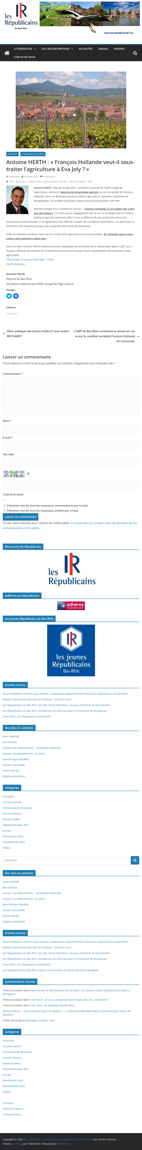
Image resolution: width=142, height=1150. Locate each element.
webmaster (14, 176)
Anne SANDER (11, 736)
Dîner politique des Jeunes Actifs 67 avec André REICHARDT (36, 333)
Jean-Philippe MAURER (16, 759)
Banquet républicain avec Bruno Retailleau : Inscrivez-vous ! (37, 699)
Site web (8, 454)
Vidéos (6, 847)
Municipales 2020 (13, 836)
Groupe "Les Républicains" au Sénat (24, 753)
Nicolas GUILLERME (14, 765)
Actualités (86, 48)
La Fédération (23, 48)
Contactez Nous (24, 57)
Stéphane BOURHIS (14, 776)
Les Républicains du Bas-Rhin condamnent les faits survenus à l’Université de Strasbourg (54, 710)
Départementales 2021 (16, 825)
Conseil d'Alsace (12, 813)
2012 (11, 181)
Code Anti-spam (13, 494)
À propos (8, 1103)
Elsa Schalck (10, 742)
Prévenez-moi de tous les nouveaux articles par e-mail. (42, 510)
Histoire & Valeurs (13, 1108)
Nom (7, 421)
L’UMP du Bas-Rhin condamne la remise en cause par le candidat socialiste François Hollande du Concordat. (106, 336)
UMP (90, 181)
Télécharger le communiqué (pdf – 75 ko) (30, 259)
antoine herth (34, 181)
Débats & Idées (11, 819)
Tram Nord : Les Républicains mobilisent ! (27, 716)
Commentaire (13, 374)
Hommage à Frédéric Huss (40, 1020)
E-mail (8, 438)
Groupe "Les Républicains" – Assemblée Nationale (32, 747)
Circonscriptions (12, 802)
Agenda (103, 48)
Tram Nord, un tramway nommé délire (52, 1005)
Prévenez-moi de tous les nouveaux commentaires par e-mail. (47, 505)
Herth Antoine (15, 264)
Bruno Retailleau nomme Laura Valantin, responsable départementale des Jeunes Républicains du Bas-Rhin (65, 693)
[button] (34, 48)
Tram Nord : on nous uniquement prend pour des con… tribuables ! (69, 999)
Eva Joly (63, 181)
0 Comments (47, 176)
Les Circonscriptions (55, 48)
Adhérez (119, 48)
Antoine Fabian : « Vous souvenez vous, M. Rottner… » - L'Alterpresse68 (44, 1011)
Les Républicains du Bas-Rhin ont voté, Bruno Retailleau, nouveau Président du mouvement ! (57, 705)
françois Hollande (77, 181)
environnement (50, 181)
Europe (7, 830)
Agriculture (21, 181)
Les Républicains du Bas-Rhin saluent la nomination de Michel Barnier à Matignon (50, 970)
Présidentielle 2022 (14, 842)
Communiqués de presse (33, 154)
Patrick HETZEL (11, 770)
